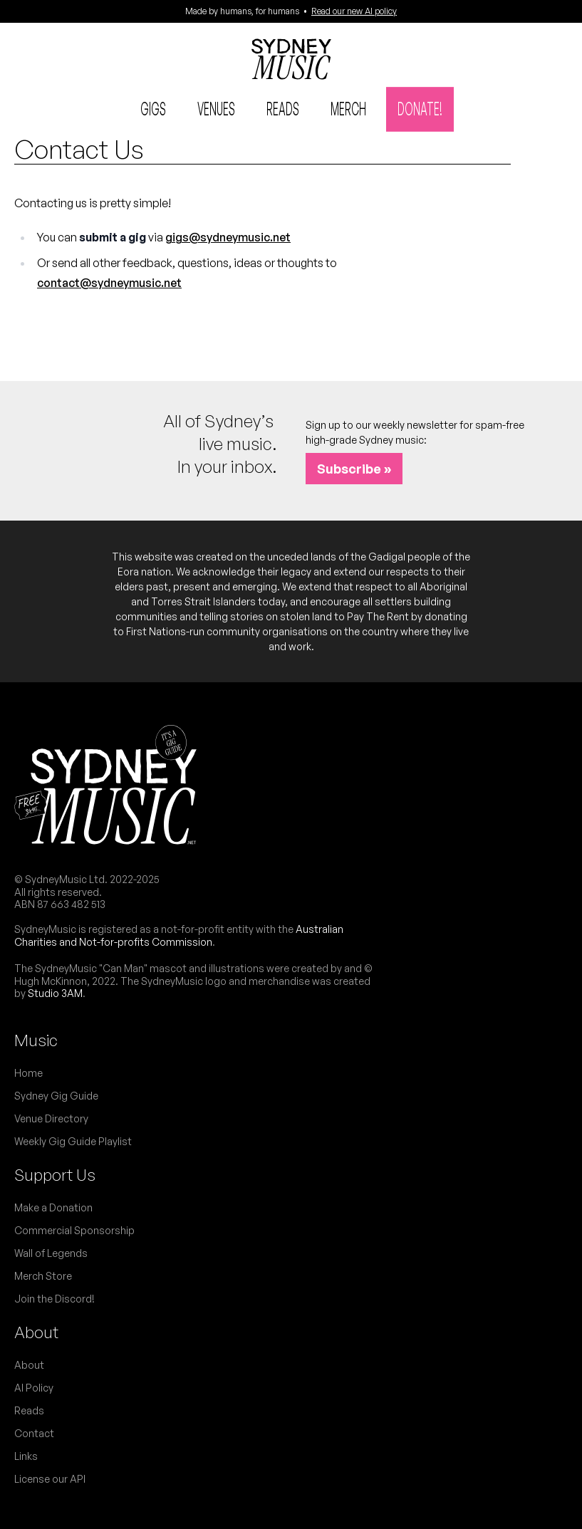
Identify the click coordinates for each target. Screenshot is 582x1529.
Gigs (153, 108)
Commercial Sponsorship (74, 1230)
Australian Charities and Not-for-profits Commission (178, 935)
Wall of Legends (51, 1253)
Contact (34, 1433)
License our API (49, 1479)
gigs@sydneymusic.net (228, 237)
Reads (282, 108)
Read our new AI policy (354, 11)
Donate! (419, 108)
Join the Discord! (54, 1299)
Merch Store (43, 1276)
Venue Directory (51, 1118)
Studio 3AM (55, 993)
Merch (348, 108)
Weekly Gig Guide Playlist (73, 1141)
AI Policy (33, 1388)
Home (28, 1073)
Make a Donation (53, 1207)
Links (26, 1456)
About (36, 1332)
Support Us (54, 1174)
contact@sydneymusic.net (109, 283)
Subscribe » (354, 468)
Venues (216, 108)
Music (36, 1040)
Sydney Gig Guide (56, 1096)
